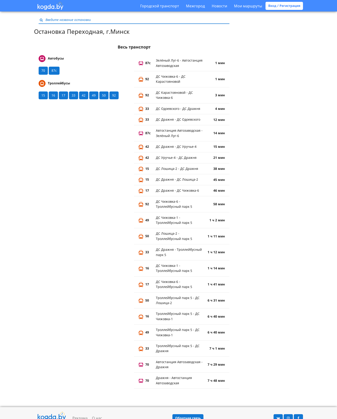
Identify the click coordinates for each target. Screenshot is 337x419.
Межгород (195, 6)
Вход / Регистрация (284, 5)
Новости (219, 6)
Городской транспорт (159, 6)
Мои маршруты (248, 6)
